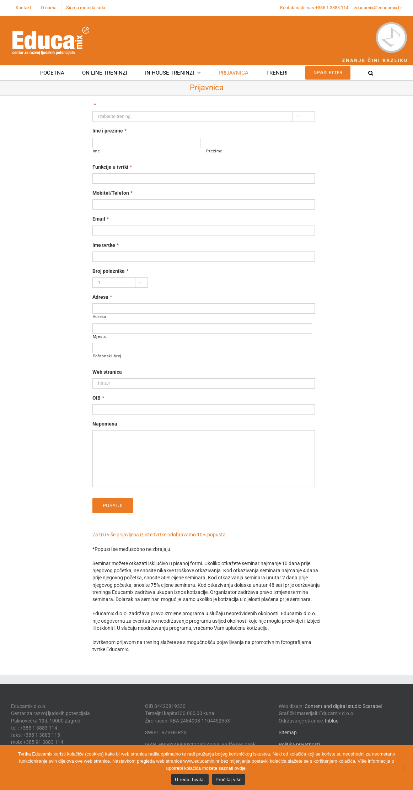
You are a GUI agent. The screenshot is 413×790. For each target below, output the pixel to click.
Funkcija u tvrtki (112, 167)
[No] (404, 767)
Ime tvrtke (105, 245)
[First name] (146, 143)
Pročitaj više (229, 779)
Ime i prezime (109, 131)
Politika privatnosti (299, 744)
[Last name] (260, 143)
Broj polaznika (110, 271)
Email (100, 219)
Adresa (102, 297)
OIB (98, 398)
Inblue (331, 721)
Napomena (104, 424)
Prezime (214, 151)
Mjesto (100, 336)
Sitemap (288, 732)
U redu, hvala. (190, 779)
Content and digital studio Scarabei (343, 706)
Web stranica (107, 372)
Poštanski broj (107, 356)
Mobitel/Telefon (112, 193)
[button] (370, 73)
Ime (96, 151)
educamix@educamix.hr (378, 7)
